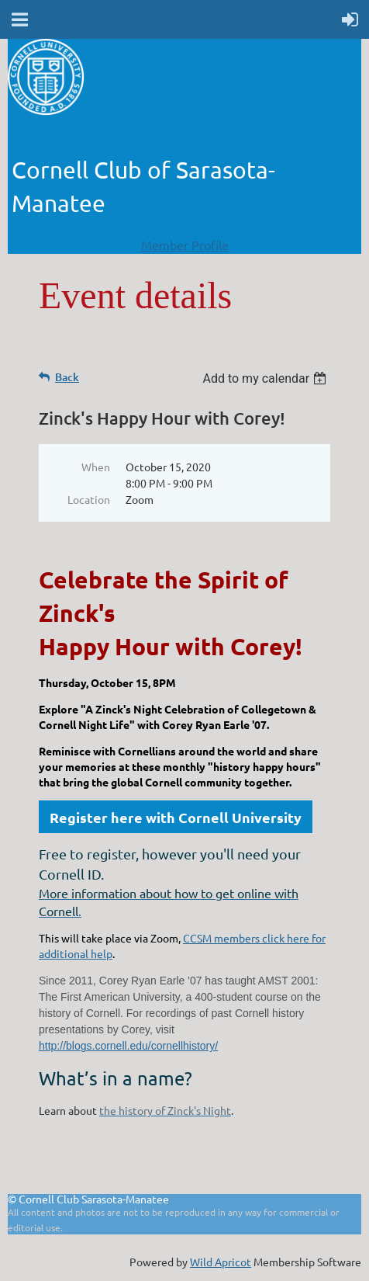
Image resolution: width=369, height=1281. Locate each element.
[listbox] (266, 378)
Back (67, 377)
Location (88, 499)
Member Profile (185, 244)
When (95, 467)
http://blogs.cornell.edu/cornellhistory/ (128, 1046)
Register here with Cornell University (176, 817)
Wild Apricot (220, 1262)
